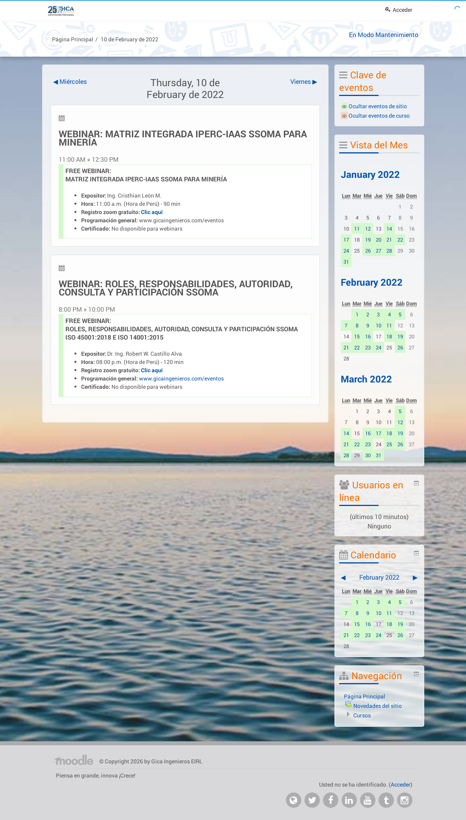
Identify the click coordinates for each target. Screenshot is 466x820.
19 (368, 239)
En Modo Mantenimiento (383, 34)
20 (378, 239)
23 (368, 347)
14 (389, 228)
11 (357, 228)
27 (378, 250)
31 (346, 262)
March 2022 (366, 379)
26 (368, 250)
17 (346, 239)
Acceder (398, 9)
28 (389, 250)
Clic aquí (152, 212)
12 (368, 228)
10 (378, 325)
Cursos (362, 715)
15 (357, 336)
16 (368, 336)
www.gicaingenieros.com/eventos (181, 220)
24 (346, 250)
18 (389, 336)
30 (368, 455)
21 (389, 239)
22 (400, 239)
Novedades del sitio (377, 705)
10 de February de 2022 (129, 39)
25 (389, 444)
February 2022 (372, 282)
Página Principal (72, 39)
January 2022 (370, 174)
